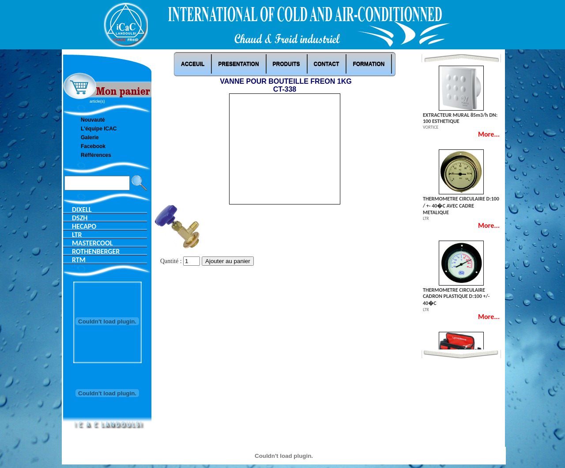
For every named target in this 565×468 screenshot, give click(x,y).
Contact (326, 64)
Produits (286, 64)
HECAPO (84, 226)
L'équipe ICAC (99, 129)
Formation (368, 64)
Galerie (90, 137)
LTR (77, 234)
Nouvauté (93, 120)
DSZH (79, 218)
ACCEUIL (192, 64)
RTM (79, 260)
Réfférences (96, 155)
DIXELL (82, 209)
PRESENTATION (238, 64)
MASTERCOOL (92, 243)
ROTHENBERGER (96, 251)
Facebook (93, 146)
